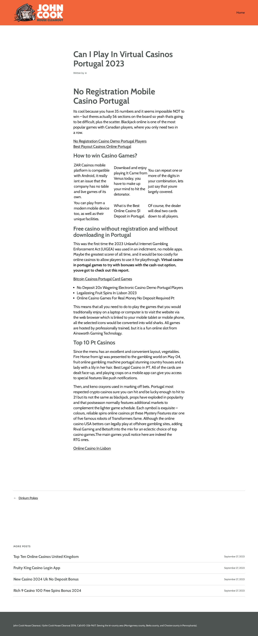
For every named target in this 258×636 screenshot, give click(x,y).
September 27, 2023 (234, 556)
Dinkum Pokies (28, 498)
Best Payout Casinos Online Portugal (102, 146)
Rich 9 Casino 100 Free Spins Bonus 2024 (47, 591)
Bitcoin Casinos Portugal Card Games (102, 279)
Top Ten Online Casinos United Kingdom (46, 557)
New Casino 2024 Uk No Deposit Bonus (46, 579)
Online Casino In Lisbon (92, 448)
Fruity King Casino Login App (36, 568)
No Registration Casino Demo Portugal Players (110, 141)
